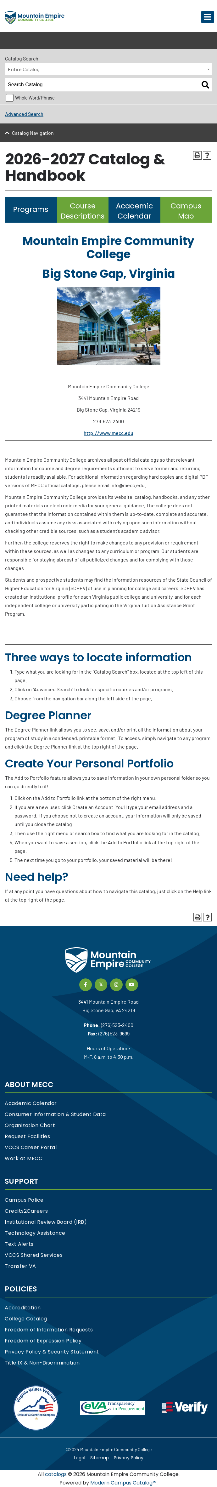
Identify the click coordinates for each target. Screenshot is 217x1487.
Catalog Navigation (33, 133)
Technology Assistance (35, 1233)
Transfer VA (20, 1266)
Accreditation (23, 1307)
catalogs (56, 1474)
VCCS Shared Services (34, 1255)
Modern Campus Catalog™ (123, 1482)
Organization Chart (30, 1125)
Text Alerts (19, 1244)
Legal (79, 1458)
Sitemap (99, 1458)
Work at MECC (23, 1158)
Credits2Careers (26, 1211)
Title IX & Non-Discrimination (42, 1362)
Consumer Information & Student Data (55, 1114)
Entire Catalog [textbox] (24, 69)
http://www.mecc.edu (108, 433)
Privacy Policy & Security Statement (52, 1351)
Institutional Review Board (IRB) (46, 1222)
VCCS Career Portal (31, 1147)
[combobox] (108, 69)
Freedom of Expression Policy (43, 1340)
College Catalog (26, 1318)
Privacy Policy (128, 1458)
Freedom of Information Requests (49, 1329)
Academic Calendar (31, 1103)
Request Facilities (27, 1136)
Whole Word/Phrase (35, 97)
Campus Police (24, 1200)
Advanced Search (24, 114)
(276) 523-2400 (117, 1025)
